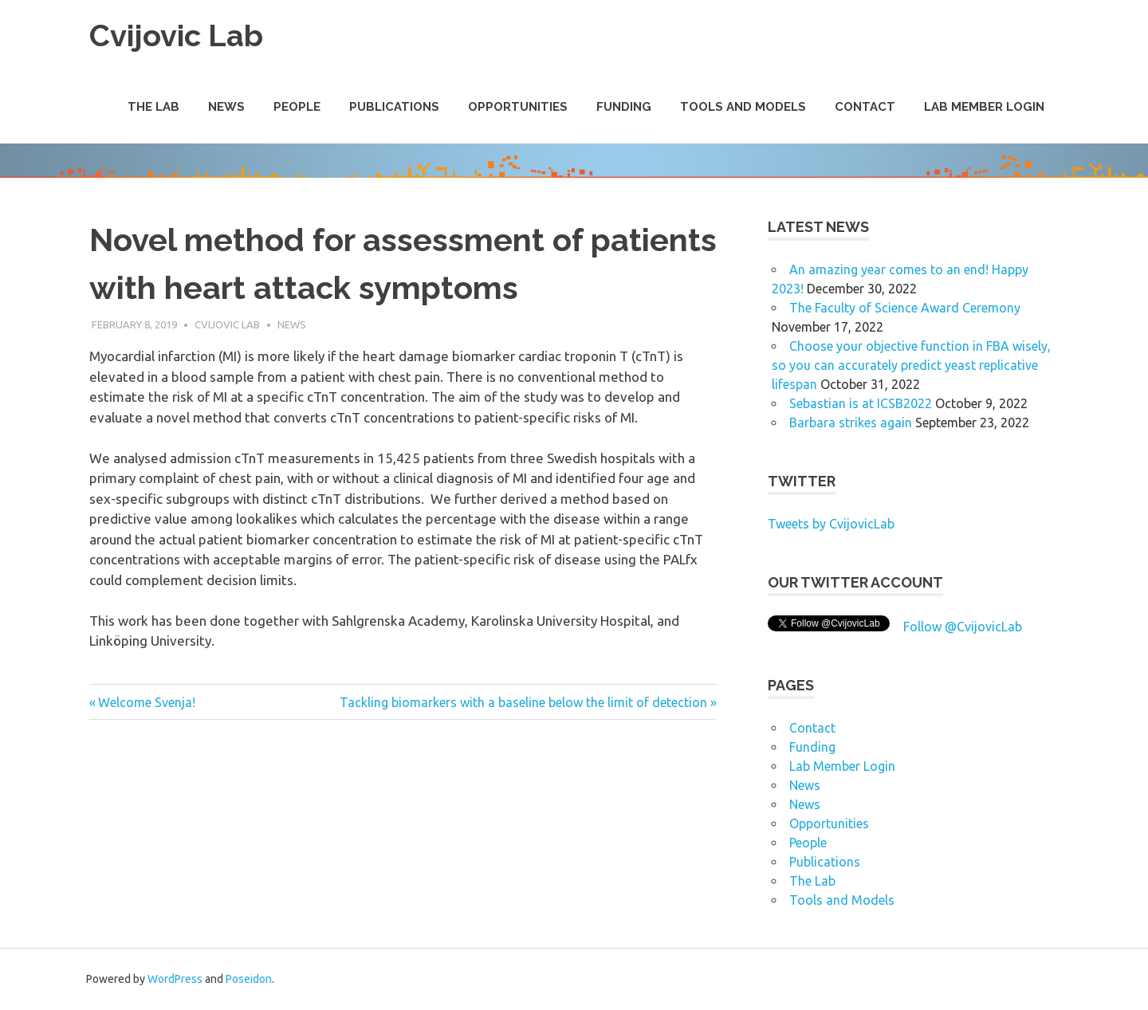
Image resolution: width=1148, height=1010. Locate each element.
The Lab (153, 107)
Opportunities (518, 107)
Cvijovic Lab (176, 35)
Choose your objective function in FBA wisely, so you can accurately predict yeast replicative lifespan (911, 365)
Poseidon (249, 979)
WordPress (174, 979)
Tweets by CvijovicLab (831, 524)
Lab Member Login (984, 107)
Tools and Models (743, 107)
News (226, 107)
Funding (623, 107)
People (296, 107)
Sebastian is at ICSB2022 (860, 403)
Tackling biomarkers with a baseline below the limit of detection (523, 702)
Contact (865, 107)
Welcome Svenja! (146, 702)
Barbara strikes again (850, 422)
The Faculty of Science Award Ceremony (904, 308)
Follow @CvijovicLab (962, 626)
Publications (394, 107)
